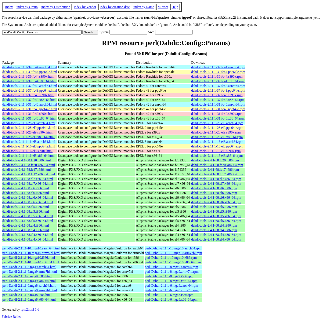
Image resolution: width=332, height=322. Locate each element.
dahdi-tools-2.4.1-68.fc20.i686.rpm (215, 160)
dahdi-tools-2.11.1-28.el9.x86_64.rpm (217, 137)
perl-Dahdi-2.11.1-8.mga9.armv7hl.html (29, 271)
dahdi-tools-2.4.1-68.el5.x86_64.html (27, 216)
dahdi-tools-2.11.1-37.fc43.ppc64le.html (29, 90)
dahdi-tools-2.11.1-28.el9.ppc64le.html (28, 127)
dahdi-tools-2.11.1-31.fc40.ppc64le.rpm (218, 109)
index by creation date (115, 7)
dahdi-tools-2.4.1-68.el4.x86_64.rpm (216, 235)
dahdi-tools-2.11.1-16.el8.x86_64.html (28, 155)
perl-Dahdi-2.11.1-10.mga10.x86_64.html (30, 262)
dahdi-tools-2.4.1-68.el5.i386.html (25, 207)
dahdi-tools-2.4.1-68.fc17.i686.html (26, 169)
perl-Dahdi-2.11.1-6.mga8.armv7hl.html (29, 290)
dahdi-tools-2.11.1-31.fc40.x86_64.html (29, 118)
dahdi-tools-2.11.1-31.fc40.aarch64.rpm (218, 104)
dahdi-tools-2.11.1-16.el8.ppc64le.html (28, 146)
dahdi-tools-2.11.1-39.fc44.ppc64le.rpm (218, 72)
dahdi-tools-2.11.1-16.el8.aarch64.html (28, 141)
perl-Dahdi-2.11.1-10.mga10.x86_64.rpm (173, 262)
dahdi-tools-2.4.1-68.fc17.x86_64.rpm (217, 174)
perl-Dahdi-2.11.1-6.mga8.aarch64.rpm (171, 285)
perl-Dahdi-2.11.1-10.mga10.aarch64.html (31, 248)
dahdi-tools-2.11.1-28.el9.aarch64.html (28, 123)
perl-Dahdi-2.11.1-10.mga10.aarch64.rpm (173, 248)
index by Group (26, 7)
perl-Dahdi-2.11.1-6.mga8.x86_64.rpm (171, 299)
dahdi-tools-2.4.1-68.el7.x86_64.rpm (216, 179)
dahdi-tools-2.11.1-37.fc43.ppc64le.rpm (218, 90)
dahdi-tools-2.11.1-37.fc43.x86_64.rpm (218, 100)
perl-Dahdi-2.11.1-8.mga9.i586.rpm (169, 276)
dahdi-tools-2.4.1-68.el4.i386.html (25, 225)
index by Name (143, 7)
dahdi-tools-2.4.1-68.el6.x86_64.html (27, 197)
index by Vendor (85, 7)
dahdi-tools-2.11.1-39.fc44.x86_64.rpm (218, 81)
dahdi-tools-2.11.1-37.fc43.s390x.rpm (216, 95)
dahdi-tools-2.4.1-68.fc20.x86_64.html (28, 165)
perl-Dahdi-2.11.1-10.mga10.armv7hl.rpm (173, 253)
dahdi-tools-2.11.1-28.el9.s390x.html (27, 132)
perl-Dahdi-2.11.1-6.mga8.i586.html (27, 295)
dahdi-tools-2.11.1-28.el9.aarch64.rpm (217, 123)
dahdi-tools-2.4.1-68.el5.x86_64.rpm (216, 216)
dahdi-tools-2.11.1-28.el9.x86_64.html (28, 137)
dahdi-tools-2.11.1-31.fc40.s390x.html (28, 114)
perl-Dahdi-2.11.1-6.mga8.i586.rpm (169, 295)
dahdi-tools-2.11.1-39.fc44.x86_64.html (29, 81)
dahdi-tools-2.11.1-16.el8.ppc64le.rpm (217, 146)
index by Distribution (55, 7)
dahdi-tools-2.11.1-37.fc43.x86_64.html (29, 100)
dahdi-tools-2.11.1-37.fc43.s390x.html (28, 95)
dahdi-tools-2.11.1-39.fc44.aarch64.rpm (218, 67)
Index (9, 7)
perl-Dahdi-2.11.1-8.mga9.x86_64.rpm (171, 281)
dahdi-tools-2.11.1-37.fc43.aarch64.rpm (218, 86)
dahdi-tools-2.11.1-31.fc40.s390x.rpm (216, 114)
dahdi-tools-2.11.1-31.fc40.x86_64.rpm (218, 118)
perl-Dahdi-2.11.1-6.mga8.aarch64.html (29, 285)
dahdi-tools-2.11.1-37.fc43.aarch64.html (29, 86)
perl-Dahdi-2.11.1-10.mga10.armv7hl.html (31, 253)
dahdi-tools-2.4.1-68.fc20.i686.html (26, 160)
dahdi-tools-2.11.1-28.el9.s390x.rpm (216, 132)
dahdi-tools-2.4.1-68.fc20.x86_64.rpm (217, 165)
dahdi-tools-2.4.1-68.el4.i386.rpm (214, 225)
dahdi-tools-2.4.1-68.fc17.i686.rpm (215, 169)
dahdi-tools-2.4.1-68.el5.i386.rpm (214, 207)
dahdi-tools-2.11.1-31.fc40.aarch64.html (29, 104)
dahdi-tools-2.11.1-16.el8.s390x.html (27, 151)
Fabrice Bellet (11, 316)
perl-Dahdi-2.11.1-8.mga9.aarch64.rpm (171, 267)
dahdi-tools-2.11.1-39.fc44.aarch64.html (29, 67)
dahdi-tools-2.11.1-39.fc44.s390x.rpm (216, 76)
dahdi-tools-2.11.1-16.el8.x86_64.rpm (217, 155)
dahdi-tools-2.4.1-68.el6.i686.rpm (214, 188)
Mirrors (163, 7)
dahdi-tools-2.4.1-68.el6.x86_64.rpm (216, 197)
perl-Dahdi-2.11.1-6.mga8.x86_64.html (29, 299)
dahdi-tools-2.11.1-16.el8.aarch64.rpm (217, 141)
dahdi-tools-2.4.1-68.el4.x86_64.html (27, 235)
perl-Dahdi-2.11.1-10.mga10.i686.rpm (171, 257)
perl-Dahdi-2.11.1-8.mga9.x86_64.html (29, 281)
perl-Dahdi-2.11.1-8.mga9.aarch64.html (29, 267)
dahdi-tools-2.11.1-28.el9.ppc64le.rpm (217, 127)
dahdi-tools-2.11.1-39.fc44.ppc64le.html (29, 72)
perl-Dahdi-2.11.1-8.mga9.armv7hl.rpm (172, 271)
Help (175, 7)
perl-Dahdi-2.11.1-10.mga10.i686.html (28, 257)
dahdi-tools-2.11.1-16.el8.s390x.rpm (216, 151)
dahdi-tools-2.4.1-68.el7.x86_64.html (27, 179)
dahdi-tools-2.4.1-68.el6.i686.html (25, 188)
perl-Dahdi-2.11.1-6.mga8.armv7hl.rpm (172, 290)
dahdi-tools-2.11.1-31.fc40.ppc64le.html (29, 109)
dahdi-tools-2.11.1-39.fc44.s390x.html (28, 76)
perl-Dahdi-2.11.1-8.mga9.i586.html (27, 276)
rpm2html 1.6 (30, 309)
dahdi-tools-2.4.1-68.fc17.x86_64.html (28, 174)
